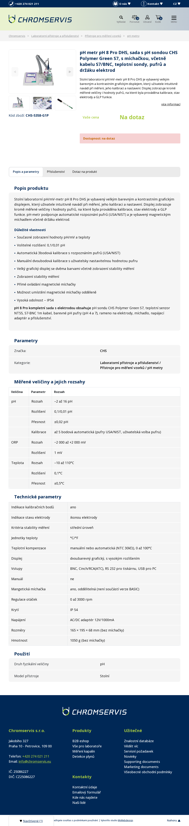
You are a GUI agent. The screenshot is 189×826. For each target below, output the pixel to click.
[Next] (69, 71)
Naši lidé (79, 802)
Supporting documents (142, 761)
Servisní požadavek (138, 751)
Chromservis (17, 36)
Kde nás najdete (84, 797)
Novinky (130, 756)
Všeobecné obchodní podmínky (148, 772)
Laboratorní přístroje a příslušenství (55, 36)
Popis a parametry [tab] (26, 172)
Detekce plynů (83, 756)
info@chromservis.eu (35, 761)
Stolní (104, 676)
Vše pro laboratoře (87, 746)
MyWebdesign (125, 820)
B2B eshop (80, 741)
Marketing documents (141, 767)
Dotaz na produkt (84, 172)
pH (102, 664)
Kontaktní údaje (84, 787)
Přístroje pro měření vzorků (103, 36)
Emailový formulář (86, 792)
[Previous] (14, 71)
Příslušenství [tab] (56, 172)
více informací (170, 104)
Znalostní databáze (139, 741)
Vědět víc (131, 746)
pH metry (133, 36)
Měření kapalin (83, 751)
